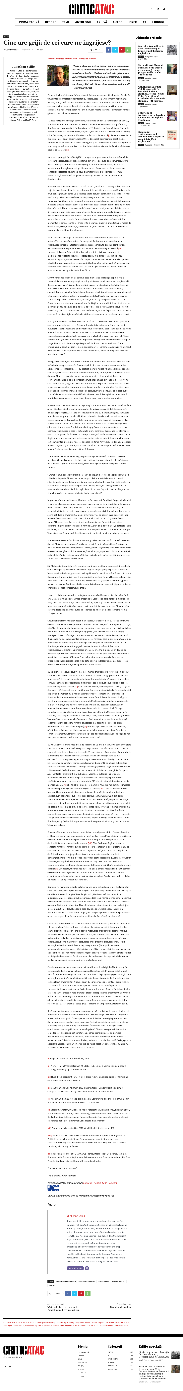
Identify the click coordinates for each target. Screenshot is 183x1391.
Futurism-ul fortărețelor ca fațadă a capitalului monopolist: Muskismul (151, 116)
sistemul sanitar (103, 1281)
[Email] (87, 1268)
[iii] (120, 248)
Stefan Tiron (150, 123)
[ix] (56, 868)
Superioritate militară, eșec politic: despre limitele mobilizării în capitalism (151, 50)
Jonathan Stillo (12, 50)
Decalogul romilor (120, 1307)
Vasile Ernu (143, 1360)
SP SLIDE (52, 1285)
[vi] (65, 784)
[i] (109, 135)
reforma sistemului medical (66, 1281)
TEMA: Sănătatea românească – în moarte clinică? (71, 58)
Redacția (148, 145)
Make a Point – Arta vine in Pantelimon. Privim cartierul (63, 1308)
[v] (85, 726)
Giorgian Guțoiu (151, 57)
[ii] (67, 149)
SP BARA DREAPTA (118, 1281)
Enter (6, 36)
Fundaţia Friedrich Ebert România (82, 1186)
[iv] (76, 686)
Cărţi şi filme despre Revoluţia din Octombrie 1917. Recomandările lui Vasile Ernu (154, 1354)
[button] (164, 9)
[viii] (90, 843)
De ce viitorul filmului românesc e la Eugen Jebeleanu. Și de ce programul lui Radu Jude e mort (150, 70)
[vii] (102, 788)
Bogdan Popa (150, 78)
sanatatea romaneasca (86, 1281)
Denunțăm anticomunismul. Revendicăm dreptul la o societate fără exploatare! (151, 137)
